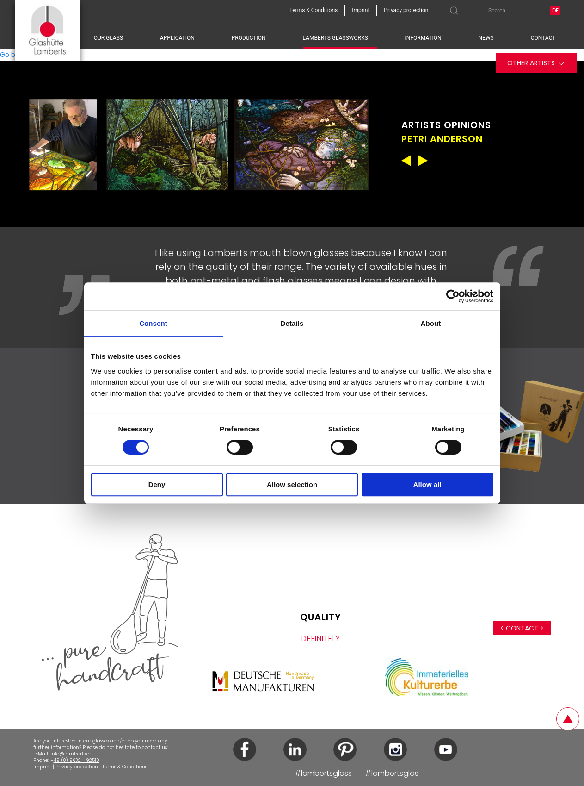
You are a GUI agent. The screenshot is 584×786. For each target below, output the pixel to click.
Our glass (108, 38)
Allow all (427, 484)
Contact (543, 38)
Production (249, 38)
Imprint (42, 766)
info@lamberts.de (71, 753)
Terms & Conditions (124, 766)
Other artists (536, 63)
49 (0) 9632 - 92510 (76, 760)
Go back (13, 54)
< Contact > (522, 628)
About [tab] (431, 323)
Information (423, 38)
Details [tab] (292, 323)
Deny (157, 484)
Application (177, 38)
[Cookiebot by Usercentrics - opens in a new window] (452, 296)
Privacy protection (76, 766)
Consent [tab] (153, 323)
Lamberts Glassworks (335, 38)
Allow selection (292, 484)
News (486, 38)
